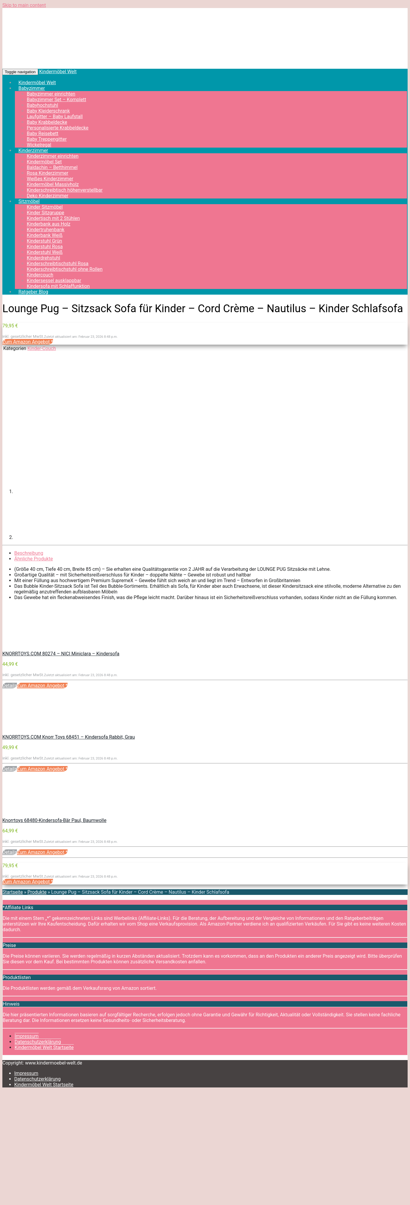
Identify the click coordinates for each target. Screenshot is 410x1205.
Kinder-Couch (41, 348)
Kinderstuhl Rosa (45, 246)
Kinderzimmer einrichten (53, 156)
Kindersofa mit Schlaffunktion (58, 286)
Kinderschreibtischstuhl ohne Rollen (65, 269)
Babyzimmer (31, 88)
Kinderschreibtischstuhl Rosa (57, 263)
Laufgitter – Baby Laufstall (55, 116)
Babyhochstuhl (42, 105)
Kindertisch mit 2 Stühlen (53, 218)
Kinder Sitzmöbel (45, 207)
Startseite (12, 892)
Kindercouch (40, 275)
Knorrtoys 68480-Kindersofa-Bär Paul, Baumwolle (54, 820)
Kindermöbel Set (44, 162)
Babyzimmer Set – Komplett (56, 99)
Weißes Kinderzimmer (50, 179)
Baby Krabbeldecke (47, 122)
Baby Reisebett (42, 133)
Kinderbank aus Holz (48, 224)
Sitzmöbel (29, 201)
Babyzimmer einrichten (51, 94)
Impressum (27, 1036)
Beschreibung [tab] (28, 553)
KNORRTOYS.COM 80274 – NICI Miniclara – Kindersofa (60, 654)
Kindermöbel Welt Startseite (44, 1047)
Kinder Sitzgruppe (45, 212)
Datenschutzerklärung (38, 1042)
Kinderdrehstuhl (43, 258)
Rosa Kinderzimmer (47, 173)
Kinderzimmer (33, 150)
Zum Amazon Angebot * (27, 342)
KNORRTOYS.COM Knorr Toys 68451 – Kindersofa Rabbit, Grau (68, 737)
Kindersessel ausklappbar (54, 280)
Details (9, 685)
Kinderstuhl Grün (44, 241)
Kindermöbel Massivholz (53, 184)
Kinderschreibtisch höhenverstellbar (65, 190)
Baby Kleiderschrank (48, 111)
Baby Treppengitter (47, 139)
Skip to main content (24, 5)
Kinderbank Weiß (44, 235)
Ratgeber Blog (33, 292)
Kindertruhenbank (45, 229)
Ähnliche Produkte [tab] (33, 559)
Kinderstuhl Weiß (45, 252)
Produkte (36, 892)
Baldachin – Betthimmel (52, 167)
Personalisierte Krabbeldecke (57, 128)
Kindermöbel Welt (58, 71)
